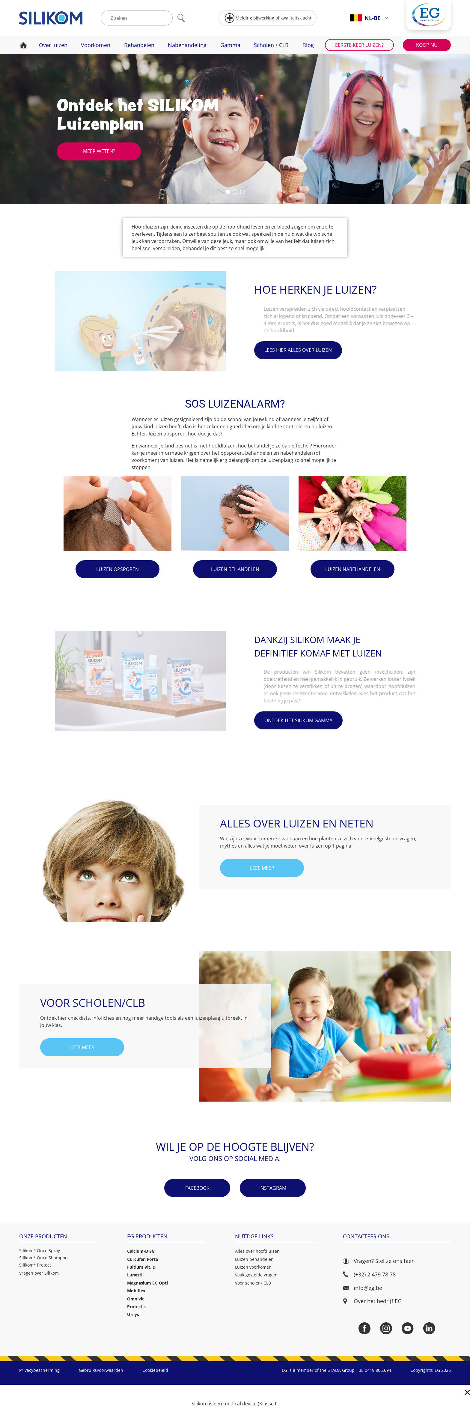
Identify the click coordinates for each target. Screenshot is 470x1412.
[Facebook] (364, 1328)
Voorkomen (95, 45)
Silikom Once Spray (39, 1250)
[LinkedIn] (429, 1328)
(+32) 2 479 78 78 (369, 1274)
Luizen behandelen (235, 569)
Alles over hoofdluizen (257, 1251)
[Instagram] (386, 1328)
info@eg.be (362, 1288)
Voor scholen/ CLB (253, 1283)
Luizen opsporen (117, 569)
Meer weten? (99, 151)
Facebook (197, 1188)
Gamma (230, 45)
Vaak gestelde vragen (256, 1275)
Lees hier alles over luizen (298, 350)
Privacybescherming (39, 1370)
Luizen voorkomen (253, 1267)
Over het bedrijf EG (378, 1301)
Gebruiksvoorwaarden (101, 1370)
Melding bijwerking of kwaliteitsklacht (268, 18)
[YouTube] (408, 1328)
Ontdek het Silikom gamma (298, 720)
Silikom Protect (35, 1265)
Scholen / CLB (271, 45)
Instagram (272, 1188)
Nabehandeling (187, 45)
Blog (308, 45)
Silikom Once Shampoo (43, 1257)
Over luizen (53, 45)
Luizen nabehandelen (352, 569)
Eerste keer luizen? (359, 45)
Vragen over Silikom (39, 1273)
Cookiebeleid (155, 1370)
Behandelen (139, 45)
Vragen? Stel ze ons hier (378, 1261)
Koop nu (427, 45)
